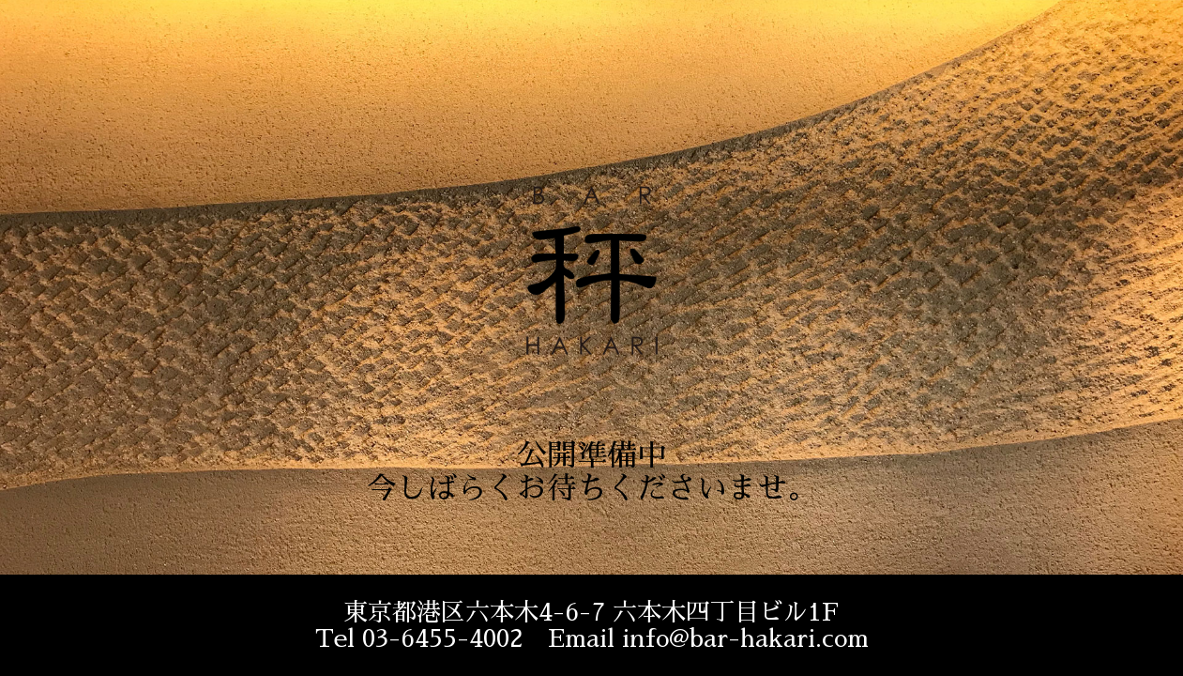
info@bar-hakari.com (745, 638)
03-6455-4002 (442, 638)
